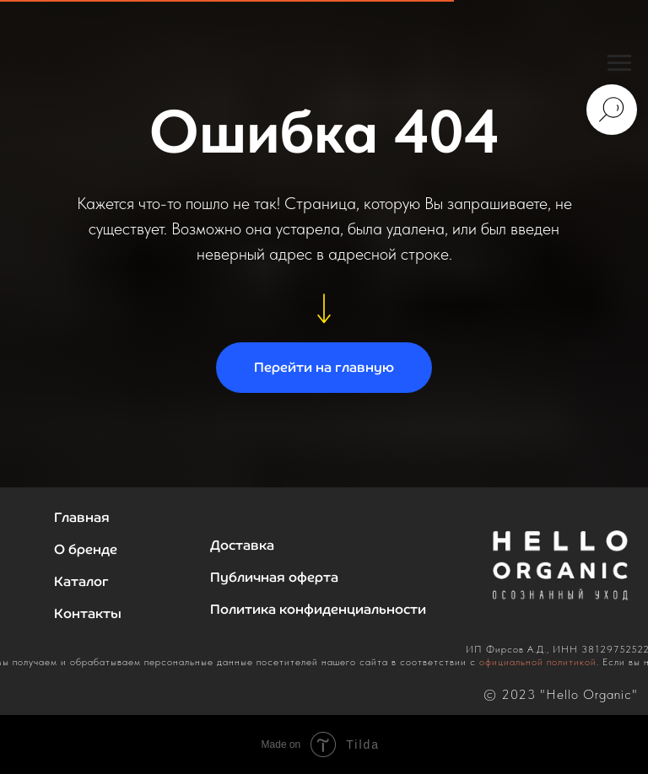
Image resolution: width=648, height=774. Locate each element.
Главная (82, 517)
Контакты (88, 613)
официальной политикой (538, 662)
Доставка (242, 545)
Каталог (81, 581)
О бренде (85, 549)
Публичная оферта (274, 577)
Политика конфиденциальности (318, 609)
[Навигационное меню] (619, 63)
